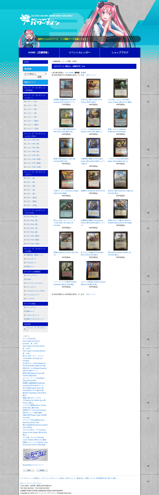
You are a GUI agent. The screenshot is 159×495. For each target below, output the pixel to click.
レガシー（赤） (32, 113)
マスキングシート (32, 315)
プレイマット (31, 307)
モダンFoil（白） (32, 216)
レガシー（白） (32, 101)
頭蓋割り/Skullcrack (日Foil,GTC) (93, 191)
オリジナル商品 (29, 304)
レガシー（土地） (32, 129)
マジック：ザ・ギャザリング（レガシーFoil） (34, 135)
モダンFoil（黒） (32, 224)
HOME (26, 62)
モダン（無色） (32, 201)
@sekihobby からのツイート (33, 465)
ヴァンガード (31, 287)
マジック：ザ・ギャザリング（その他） (34, 250)
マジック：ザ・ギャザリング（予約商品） (34, 89)
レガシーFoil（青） (33, 144)
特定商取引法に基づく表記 (106, 478)
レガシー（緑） (32, 117)
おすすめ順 (69, 73)
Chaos (28, 279)
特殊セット (30, 267)
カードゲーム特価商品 (32, 272)
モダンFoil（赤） (32, 228)
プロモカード (31, 263)
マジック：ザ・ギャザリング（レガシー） (34, 96)
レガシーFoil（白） (33, 140)
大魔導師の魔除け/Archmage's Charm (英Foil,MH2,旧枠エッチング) (93, 222)
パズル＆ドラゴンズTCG (35, 291)
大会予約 (27, 324)
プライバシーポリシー (49, 478)
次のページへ (91, 75)
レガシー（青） (32, 105)
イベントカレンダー (79, 52)
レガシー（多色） (32, 121)
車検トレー (30, 311)
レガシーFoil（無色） (34, 163)
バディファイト (32, 275)
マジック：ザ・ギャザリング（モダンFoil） (34, 211)
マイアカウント (26, 478)
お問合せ (36, 478)
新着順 (83, 73)
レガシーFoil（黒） (33, 148)
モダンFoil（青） (32, 220)
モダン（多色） (32, 198)
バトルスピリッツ (32, 295)
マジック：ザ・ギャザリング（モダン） (34, 173)
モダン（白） (31, 178)
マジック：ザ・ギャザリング (36, 329)
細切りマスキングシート (35, 319)
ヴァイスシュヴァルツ (34, 283)
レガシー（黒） (32, 109)
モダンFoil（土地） (33, 244)
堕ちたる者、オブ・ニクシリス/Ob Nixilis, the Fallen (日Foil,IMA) (64, 222)
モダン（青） (31, 182)
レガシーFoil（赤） (33, 151)
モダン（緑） (31, 194)
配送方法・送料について (86, 478)
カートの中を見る (29, 339)
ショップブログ (120, 52)
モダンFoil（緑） (32, 232)
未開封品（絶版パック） (35, 255)
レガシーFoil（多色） (34, 159)
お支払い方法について (67, 478)
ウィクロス (30, 299)
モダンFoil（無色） (33, 240)
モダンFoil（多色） (33, 236)
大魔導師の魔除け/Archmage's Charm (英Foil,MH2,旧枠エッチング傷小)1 (93, 161)
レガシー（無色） (32, 125)
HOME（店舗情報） (39, 52)
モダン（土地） (32, 205)
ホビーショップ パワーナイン (31, 483)
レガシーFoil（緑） (33, 155)
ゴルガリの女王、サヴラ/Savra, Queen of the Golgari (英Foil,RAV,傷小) (35, 432)
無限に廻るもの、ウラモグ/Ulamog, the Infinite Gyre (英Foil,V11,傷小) (34, 400)
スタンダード (31, 259)
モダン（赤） (31, 190)
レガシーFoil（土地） (34, 167)
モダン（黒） (31, 186)
